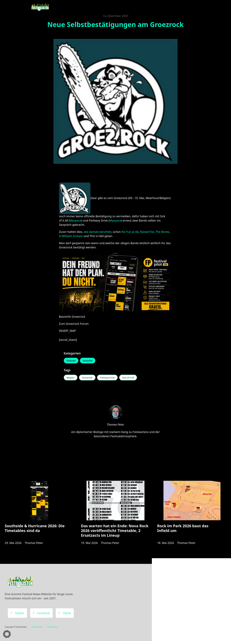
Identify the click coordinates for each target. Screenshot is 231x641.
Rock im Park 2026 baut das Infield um (183, 528)
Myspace (75, 220)
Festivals (71, 360)
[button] (7, 634)
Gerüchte (87, 360)
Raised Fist (147, 232)
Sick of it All (128, 377)
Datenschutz (37, 627)
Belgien (70, 377)
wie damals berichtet (97, 232)
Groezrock (87, 377)
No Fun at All (130, 232)
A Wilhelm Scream (71, 236)
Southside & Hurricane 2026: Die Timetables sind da (35, 528)
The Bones (162, 232)
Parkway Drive (107, 377)
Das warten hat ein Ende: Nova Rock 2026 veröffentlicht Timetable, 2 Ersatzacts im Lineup (114, 530)
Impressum (52, 627)
